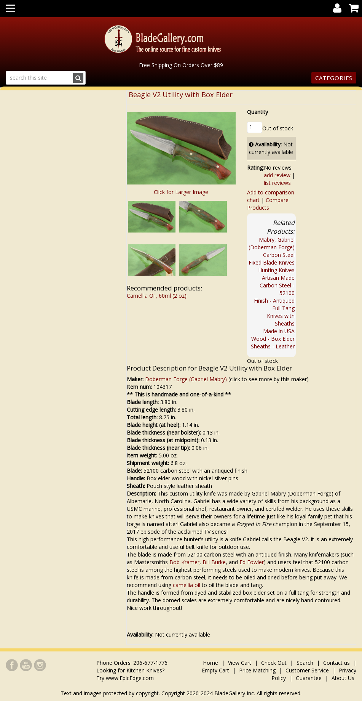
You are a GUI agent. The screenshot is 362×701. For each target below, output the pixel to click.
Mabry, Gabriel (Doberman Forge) (272, 243)
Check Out (274, 662)
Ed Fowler (251, 562)
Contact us (336, 662)
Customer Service (307, 670)
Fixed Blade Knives (272, 262)
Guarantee (309, 678)
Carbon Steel (279, 254)
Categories (333, 78)
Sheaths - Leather (273, 346)
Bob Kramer (184, 562)
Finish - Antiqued (274, 300)
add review (277, 175)
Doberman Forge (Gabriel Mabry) (186, 379)
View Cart (239, 662)
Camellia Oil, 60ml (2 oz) (157, 295)
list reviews (277, 182)
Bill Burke (214, 562)
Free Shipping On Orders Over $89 (181, 65)
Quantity (257, 111)
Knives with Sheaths (281, 319)
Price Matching (257, 670)
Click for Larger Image (181, 192)
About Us (343, 678)
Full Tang (283, 308)
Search (305, 662)
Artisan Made (278, 277)
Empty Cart (215, 670)
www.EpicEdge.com (130, 678)
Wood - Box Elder (273, 338)
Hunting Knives (276, 270)
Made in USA (279, 331)
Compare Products (268, 203)
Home (211, 662)
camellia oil (186, 585)
